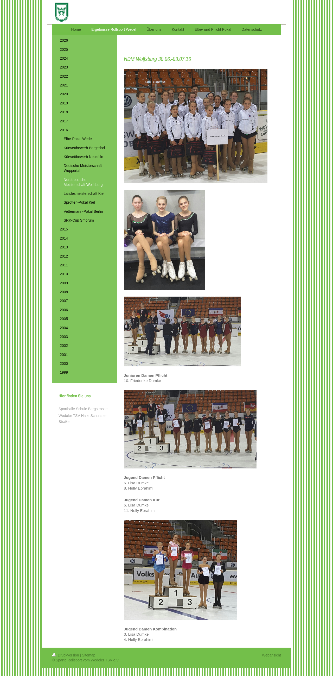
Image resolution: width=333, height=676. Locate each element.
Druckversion (66, 655)
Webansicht (271, 655)
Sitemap (88, 655)
